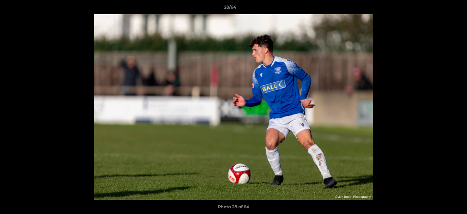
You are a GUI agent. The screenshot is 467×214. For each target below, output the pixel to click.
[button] (442, 8)
